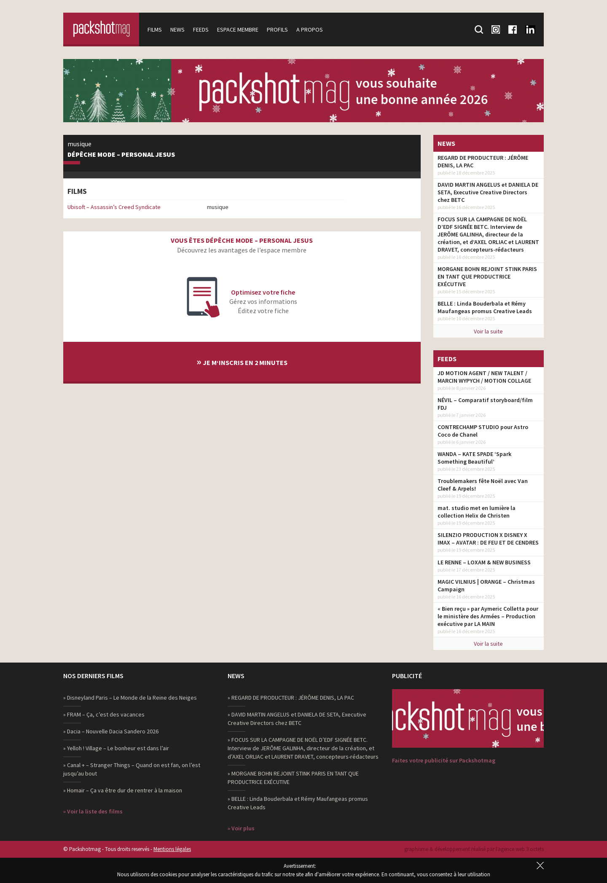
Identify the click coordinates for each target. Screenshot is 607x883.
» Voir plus (241, 828)
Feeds (201, 29)
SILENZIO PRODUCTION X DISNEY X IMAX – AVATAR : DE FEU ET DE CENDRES (488, 538)
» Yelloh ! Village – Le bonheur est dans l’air (116, 748)
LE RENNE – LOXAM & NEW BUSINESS (484, 562)
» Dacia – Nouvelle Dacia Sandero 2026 (110, 731)
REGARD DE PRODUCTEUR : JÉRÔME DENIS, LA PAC (483, 161)
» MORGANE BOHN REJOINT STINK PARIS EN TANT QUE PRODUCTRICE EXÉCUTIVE (293, 778)
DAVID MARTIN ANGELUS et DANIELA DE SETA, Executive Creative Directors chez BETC (488, 192)
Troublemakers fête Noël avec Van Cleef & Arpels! (483, 484)
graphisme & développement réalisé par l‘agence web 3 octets (474, 849)
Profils (277, 29)
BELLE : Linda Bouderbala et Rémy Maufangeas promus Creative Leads (485, 307)
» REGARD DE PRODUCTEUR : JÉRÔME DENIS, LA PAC (291, 697)
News (177, 29)
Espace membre (237, 29)
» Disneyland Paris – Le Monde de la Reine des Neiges (130, 697)
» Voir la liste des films (93, 811)
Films (155, 29)
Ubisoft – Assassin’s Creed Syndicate (114, 207)
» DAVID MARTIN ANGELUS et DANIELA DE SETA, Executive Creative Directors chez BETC (297, 719)
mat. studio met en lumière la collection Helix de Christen (477, 511)
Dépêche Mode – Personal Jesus (121, 154)
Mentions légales (172, 849)
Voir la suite (488, 331)
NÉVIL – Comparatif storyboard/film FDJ (485, 403)
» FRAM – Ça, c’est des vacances (104, 714)
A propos (309, 29)
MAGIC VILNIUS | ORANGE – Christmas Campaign (486, 585)
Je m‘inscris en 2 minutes (241, 361)
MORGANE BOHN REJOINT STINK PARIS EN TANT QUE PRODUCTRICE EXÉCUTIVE (487, 276)
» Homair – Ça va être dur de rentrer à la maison (122, 790)
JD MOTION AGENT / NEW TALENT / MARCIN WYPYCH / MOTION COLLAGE (484, 376)
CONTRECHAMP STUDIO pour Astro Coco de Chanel (483, 430)
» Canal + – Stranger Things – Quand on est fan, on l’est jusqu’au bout (131, 769)
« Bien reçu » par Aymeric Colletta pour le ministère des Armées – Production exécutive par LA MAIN (488, 616)
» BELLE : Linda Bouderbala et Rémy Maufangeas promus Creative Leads (298, 803)
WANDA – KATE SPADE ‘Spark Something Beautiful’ (474, 457)
